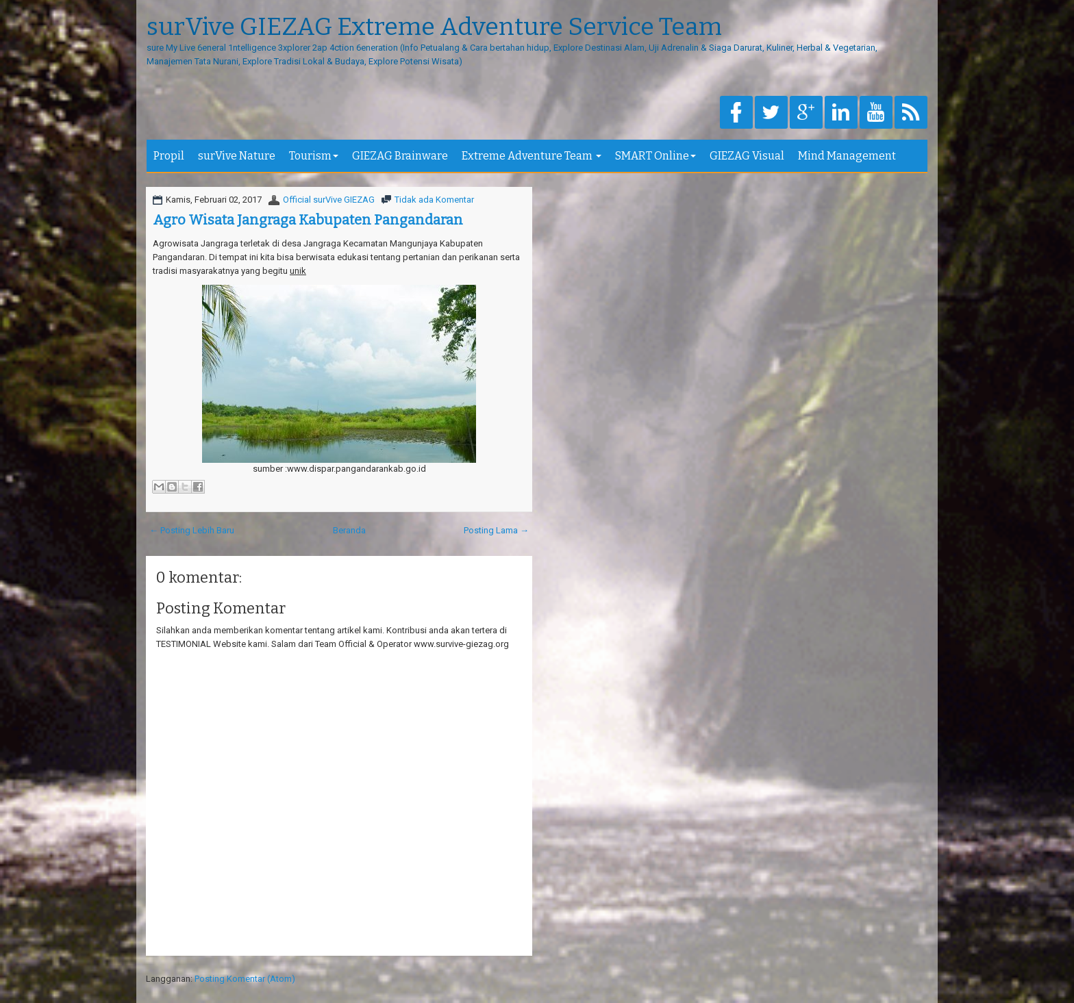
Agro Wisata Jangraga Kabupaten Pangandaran (308, 220)
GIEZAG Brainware (400, 155)
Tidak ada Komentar (434, 199)
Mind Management (847, 155)
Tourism (313, 155)
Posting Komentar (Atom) (245, 979)
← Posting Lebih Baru (191, 530)
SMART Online (655, 155)
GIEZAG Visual (747, 155)
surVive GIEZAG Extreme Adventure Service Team (434, 27)
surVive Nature (236, 155)
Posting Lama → (496, 530)
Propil (168, 155)
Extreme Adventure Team (531, 155)
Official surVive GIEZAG (329, 199)
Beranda (349, 530)
